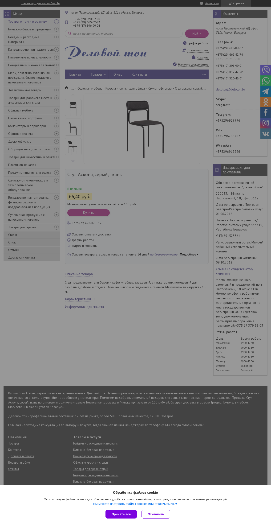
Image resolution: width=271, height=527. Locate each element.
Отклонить (156, 514)
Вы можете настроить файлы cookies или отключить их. (134, 504)
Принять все (121, 514)
